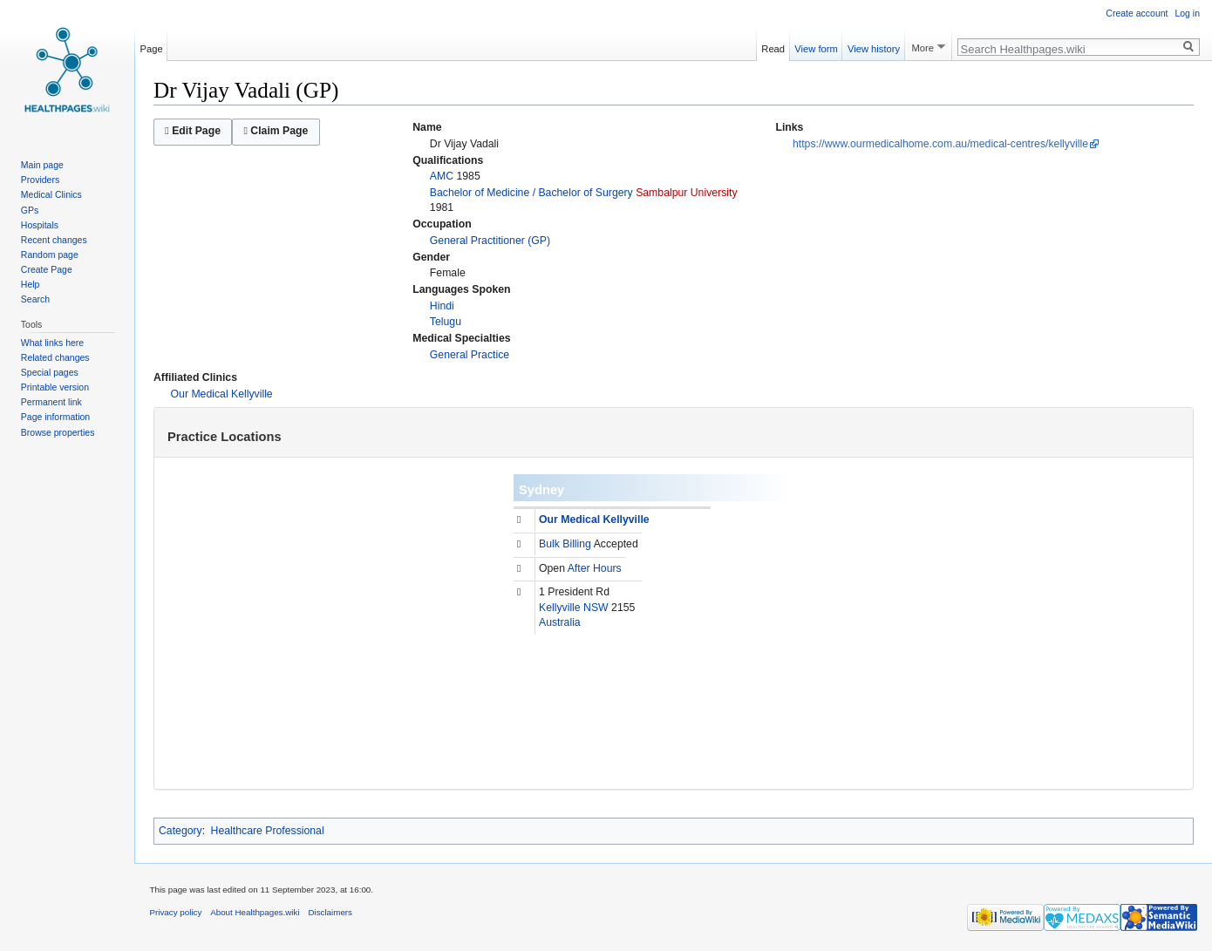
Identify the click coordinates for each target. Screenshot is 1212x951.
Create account (1137, 13)
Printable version (55, 387)
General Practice (469, 355)
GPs (29, 210)
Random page (49, 254)
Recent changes (54, 239)
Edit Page (193, 131)
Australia (560, 622)
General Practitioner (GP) (490, 240)
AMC (441, 176)
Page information (55, 416)
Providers (40, 179)
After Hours (595, 568)
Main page (42, 165)
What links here (52, 342)
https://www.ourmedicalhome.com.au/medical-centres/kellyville (940, 144)
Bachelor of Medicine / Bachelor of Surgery (531, 193)
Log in (1187, 13)
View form (816, 46)
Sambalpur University (686, 193)
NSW (596, 607)
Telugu (445, 322)
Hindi (442, 306)
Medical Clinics (51, 194)
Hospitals (39, 225)
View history (874, 46)
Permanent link (51, 402)
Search (35, 299)
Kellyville (560, 607)
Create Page (46, 269)
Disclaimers (330, 912)
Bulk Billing (565, 544)
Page (151, 46)
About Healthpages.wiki (254, 912)
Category (180, 831)
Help (30, 284)
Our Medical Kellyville (222, 394)
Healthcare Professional (267, 831)
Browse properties (58, 432)
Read (773, 46)
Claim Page (275, 131)
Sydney (541, 490)
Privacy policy (176, 912)
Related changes (55, 357)
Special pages (49, 372)
